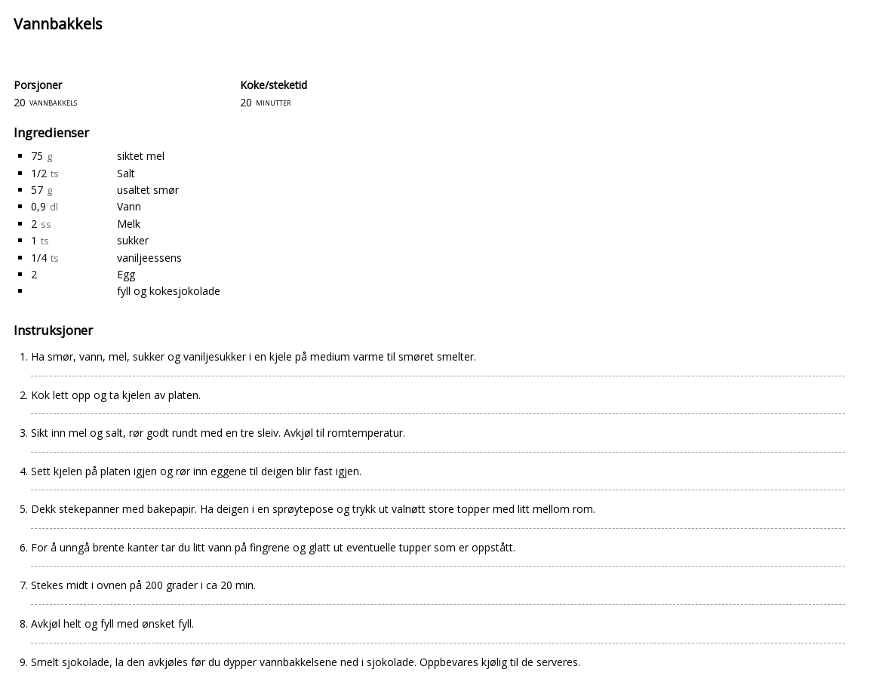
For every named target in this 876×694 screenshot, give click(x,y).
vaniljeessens (149, 257)
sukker (133, 240)
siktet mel (140, 156)
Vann (129, 206)
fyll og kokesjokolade (168, 291)
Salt (126, 173)
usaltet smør (148, 190)
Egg (126, 274)
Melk (128, 223)
